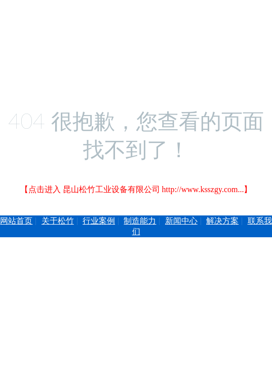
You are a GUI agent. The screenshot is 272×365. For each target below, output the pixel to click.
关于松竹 (58, 220)
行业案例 (99, 220)
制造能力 (140, 220)
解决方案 (222, 220)
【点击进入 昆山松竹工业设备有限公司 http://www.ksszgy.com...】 (136, 189)
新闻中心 (181, 220)
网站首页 (16, 220)
